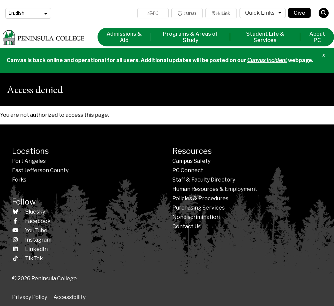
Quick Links (260, 13)
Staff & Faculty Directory (203, 180)
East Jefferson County (40, 170)
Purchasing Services (198, 208)
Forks (19, 180)
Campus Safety (191, 161)
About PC (317, 37)
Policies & (200, 198)
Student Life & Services (265, 37)
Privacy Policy (29, 297)
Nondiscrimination (196, 217)
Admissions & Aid (124, 37)
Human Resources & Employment (214, 189)
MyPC (153, 13)
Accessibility (69, 297)
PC (187, 170)
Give (299, 13)
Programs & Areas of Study (190, 37)
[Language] (28, 13)
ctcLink (221, 13)
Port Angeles (29, 161)
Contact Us (186, 226)
